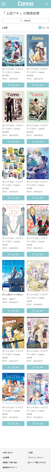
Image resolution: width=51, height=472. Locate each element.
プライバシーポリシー (36, 457)
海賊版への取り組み (10, 462)
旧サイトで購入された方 (37, 462)
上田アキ (12, 299)
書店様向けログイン (10, 467)
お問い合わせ (8, 452)
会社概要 (6, 457)
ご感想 (30, 452)
